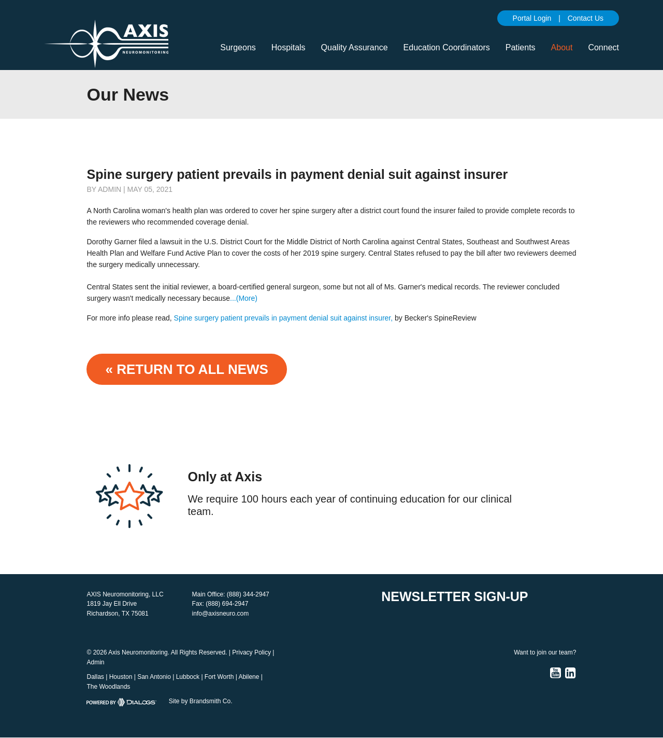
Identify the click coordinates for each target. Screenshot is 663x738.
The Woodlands (108, 686)
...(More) (243, 298)
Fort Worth (219, 676)
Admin (95, 662)
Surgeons (238, 47)
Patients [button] (521, 47)
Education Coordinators (446, 47)
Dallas (95, 676)
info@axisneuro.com (220, 613)
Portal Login (532, 18)
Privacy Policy (251, 652)
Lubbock (187, 676)
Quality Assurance (354, 47)
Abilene (248, 676)
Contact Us (585, 18)
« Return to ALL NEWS (186, 369)
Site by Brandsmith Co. (201, 701)
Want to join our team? (545, 652)
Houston (121, 676)
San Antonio (154, 676)
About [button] (562, 47)
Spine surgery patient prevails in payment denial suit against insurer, (283, 318)
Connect (603, 47)
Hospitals (288, 47)
